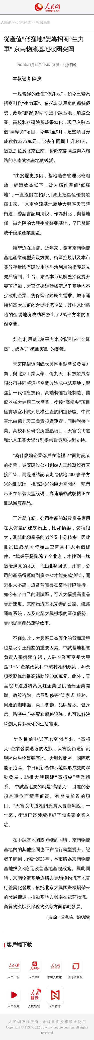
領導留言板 (75, 968)
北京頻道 (24, 22)
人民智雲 (34, 997)
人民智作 (55, 997)
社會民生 (43, 22)
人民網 (6, 22)
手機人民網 (55, 968)
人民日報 (14, 968)
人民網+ (34, 968)
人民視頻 (14, 997)
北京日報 (70, 65)
